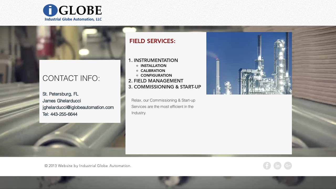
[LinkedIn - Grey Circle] (277, 166)
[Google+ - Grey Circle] (288, 166)
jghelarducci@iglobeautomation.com (78, 107)
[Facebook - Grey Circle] (267, 166)
